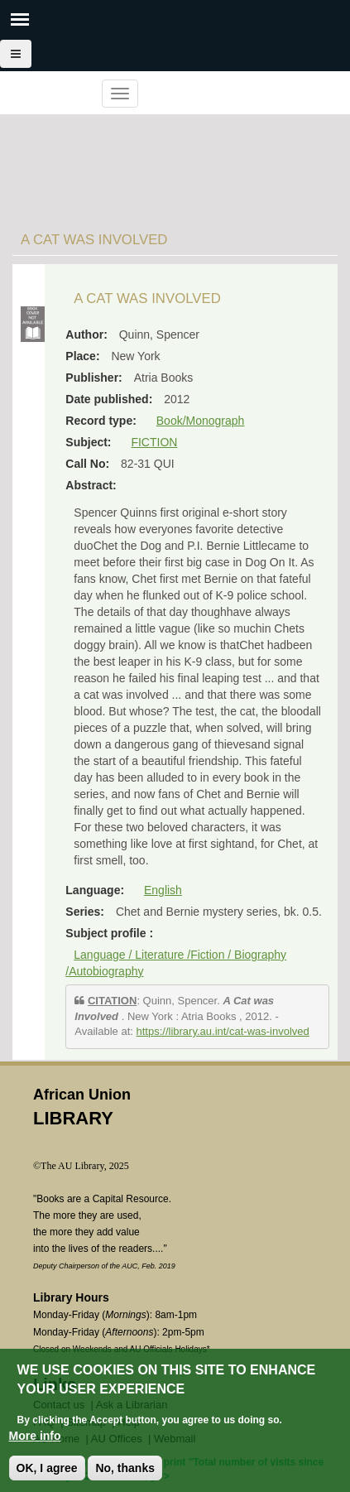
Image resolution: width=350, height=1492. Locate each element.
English (163, 890)
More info (35, 1437)
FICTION (154, 442)
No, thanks (125, 1469)
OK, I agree (47, 1469)
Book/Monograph (200, 420)
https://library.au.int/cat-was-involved (223, 1031)
